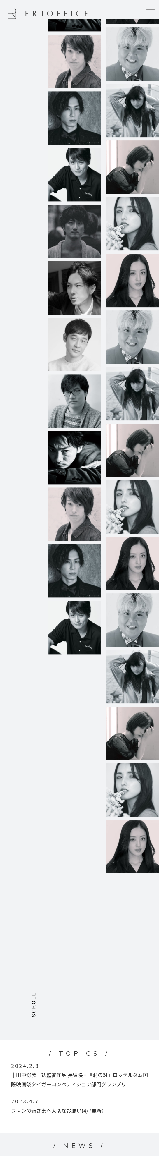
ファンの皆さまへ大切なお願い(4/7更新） (58, 1110)
